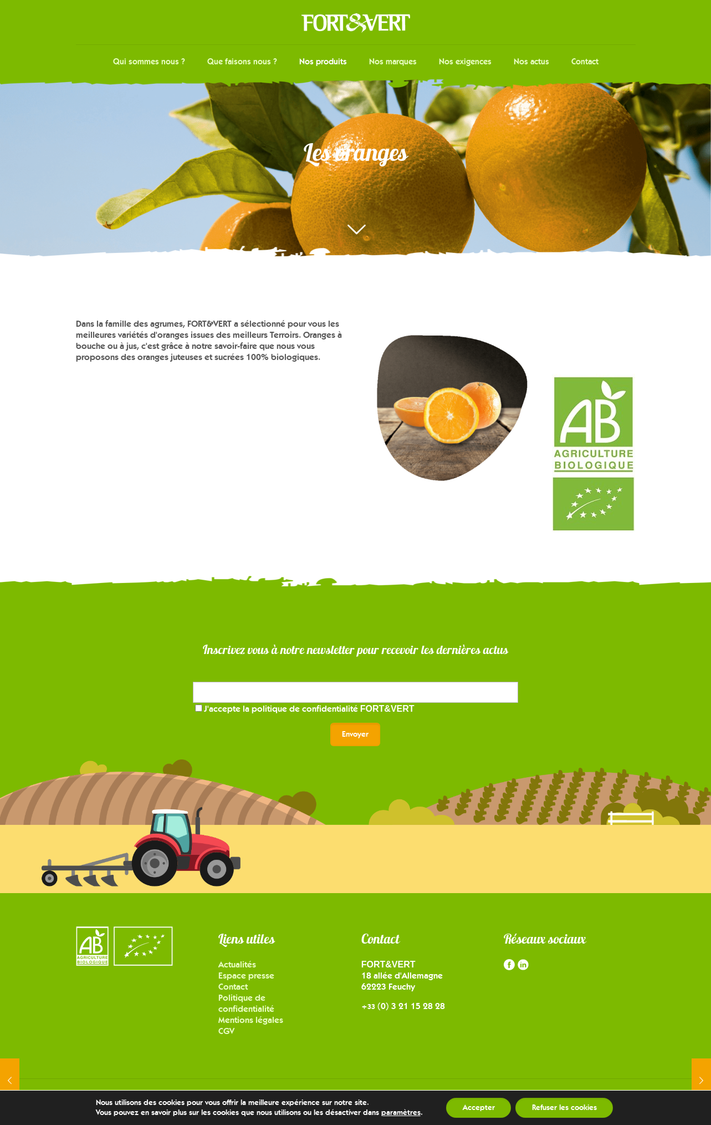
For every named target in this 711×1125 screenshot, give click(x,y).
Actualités (237, 964)
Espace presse (246, 975)
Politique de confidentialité (246, 1003)
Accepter (478, 1107)
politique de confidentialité (333, 708)
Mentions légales (250, 1020)
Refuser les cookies (564, 1107)
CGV (226, 1031)
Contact (233, 986)
